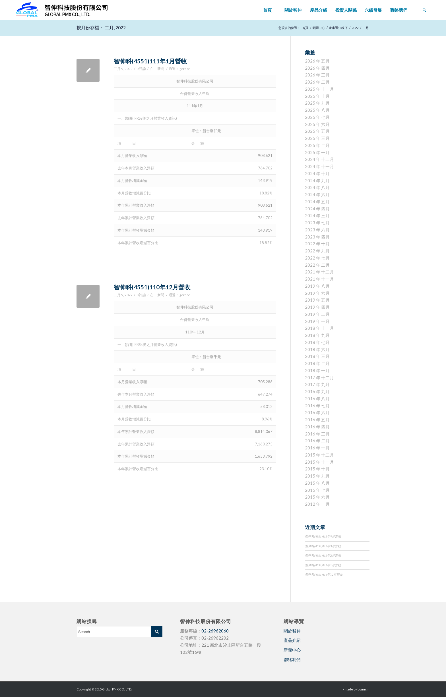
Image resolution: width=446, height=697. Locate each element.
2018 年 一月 (317, 370)
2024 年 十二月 (319, 159)
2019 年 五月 (317, 299)
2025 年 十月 (317, 96)
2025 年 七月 (317, 117)
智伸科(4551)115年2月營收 (323, 555)
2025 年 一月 (317, 152)
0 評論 (141, 69)
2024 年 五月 (317, 201)
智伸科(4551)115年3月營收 (323, 546)
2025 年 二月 (317, 145)
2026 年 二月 (317, 81)
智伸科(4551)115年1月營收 (323, 565)
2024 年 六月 (317, 194)
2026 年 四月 (317, 67)
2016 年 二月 (317, 440)
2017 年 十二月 (319, 377)
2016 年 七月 (317, 405)
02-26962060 (215, 630)
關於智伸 (292, 630)
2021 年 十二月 (319, 271)
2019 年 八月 (317, 286)
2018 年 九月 (317, 335)
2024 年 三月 (317, 215)
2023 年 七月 (317, 222)
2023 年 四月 (317, 236)
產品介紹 (292, 640)
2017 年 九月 (317, 384)
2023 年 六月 (317, 229)
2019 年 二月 (317, 314)
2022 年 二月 (317, 264)
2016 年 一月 (317, 447)
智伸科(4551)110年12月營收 (152, 287)
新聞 (160, 69)
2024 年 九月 (317, 180)
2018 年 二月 (317, 363)
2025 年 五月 (317, 131)
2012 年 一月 (317, 504)
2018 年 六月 (317, 349)
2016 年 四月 (317, 426)
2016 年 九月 (317, 391)
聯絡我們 (292, 659)
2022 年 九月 (317, 250)
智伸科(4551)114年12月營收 (324, 574)
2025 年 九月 (317, 102)
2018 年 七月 (317, 342)
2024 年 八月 (317, 187)
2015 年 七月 (317, 490)
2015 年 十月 (317, 468)
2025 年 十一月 (319, 89)
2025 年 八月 (317, 110)
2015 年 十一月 (319, 461)
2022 (355, 28)
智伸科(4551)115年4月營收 (323, 536)
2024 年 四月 (317, 208)
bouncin (363, 689)
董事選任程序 (338, 28)
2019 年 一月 (317, 321)
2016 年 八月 (317, 398)
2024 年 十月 (317, 173)
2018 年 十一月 (319, 328)
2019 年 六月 (317, 293)
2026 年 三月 (317, 74)
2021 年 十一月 (319, 278)
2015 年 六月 (317, 496)
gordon (185, 69)
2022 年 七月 (317, 257)
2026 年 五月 (317, 60)
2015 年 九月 (317, 475)
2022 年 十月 (317, 243)
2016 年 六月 (317, 412)
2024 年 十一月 (319, 166)
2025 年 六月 (317, 124)
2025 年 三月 (317, 138)
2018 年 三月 (317, 356)
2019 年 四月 (317, 307)
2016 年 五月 (317, 419)
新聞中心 (318, 28)
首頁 (305, 28)
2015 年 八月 (317, 483)
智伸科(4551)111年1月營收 (150, 61)
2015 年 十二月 (319, 454)
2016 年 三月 (317, 433)
